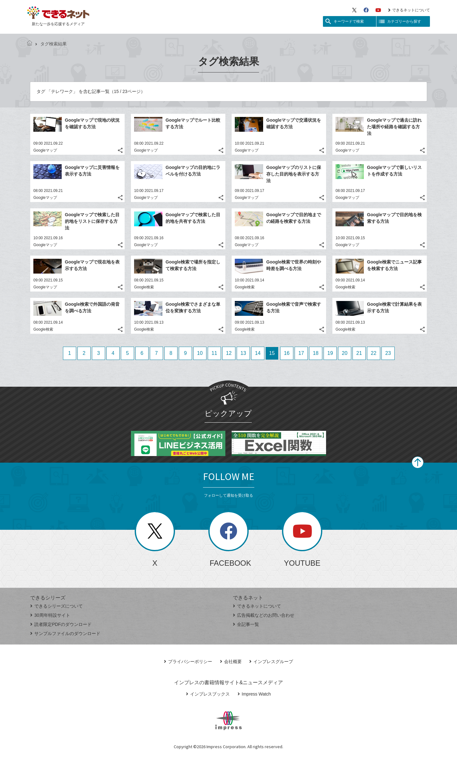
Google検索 (144, 287)
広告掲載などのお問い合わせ (263, 615)
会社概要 (231, 661)
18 (316, 353)
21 (359, 353)
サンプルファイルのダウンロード (65, 633)
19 (330, 353)
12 (229, 353)
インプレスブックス (208, 694)
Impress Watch (254, 694)
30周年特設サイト (50, 615)
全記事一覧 (246, 624)
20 (344, 353)
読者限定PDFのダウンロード (61, 624)
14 (258, 353)
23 (388, 353)
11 (214, 353)
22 (373, 353)
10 (200, 353)
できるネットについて (409, 10)
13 (243, 353)
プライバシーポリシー (188, 661)
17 (301, 353)
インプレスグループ (271, 661)
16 (287, 353)
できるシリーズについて (56, 606)
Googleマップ (45, 150)
